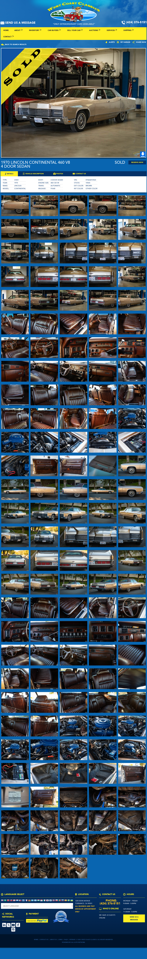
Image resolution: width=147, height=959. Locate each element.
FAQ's (66, 939)
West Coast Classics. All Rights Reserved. (97, 939)
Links (60, 939)
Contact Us (44, 939)
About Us (53, 939)
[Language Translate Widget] (37, 906)
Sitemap (72, 939)
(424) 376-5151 (110, 903)
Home (36, 939)
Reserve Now (137, 162)
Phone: (110, 900)
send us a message (134, 918)
